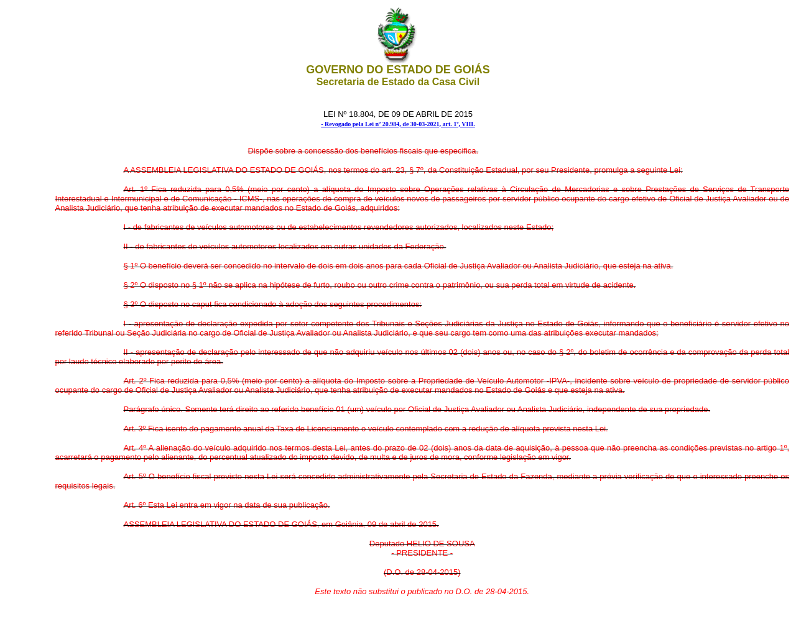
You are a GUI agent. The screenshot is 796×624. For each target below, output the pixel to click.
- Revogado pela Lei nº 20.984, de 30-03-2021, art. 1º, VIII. (398, 124)
